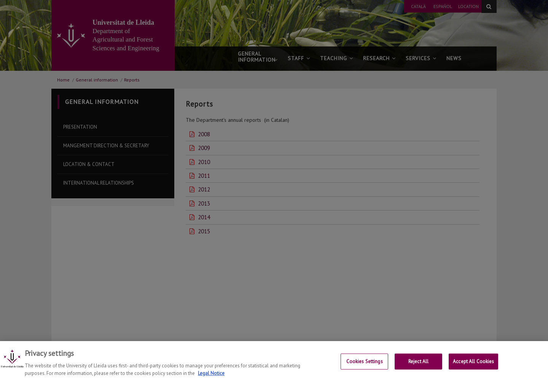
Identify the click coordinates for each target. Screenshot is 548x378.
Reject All (418, 365)
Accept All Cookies (473, 365)
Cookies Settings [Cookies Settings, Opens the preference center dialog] (364, 365)
